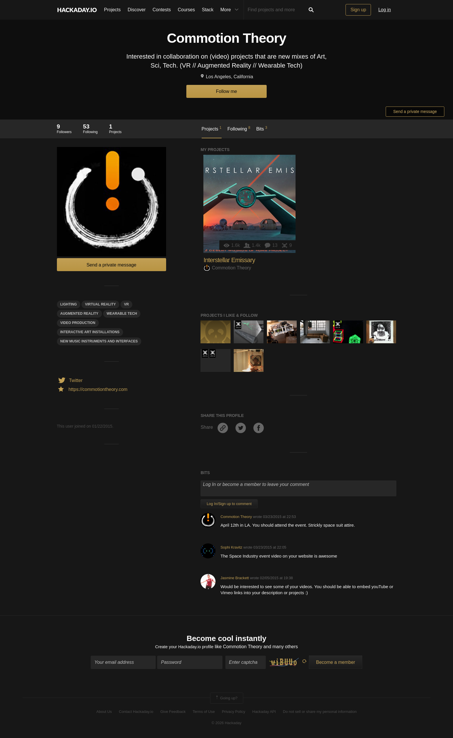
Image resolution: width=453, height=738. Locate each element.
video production (77, 323)
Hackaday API (264, 713)
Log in (384, 9)
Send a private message (415, 111)
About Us (104, 713)
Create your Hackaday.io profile (184, 647)
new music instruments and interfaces (99, 341)
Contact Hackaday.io (136, 713)
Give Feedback (172, 713)
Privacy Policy (233, 713)
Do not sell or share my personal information (320, 713)
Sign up (358, 9)
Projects (112, 9)
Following (238, 128)
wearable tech (122, 314)
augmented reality (79, 314)
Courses (186, 9)
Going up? (226, 699)
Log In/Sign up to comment (229, 504)
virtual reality (100, 304)
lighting (68, 304)
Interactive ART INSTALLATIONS (90, 332)
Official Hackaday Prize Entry (238, 324)
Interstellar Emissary (229, 260)
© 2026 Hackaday (226, 724)
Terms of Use (204, 713)
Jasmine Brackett (234, 578)
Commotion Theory (227, 267)
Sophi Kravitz (231, 547)
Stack (207, 9)
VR (126, 304)
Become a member (335, 663)
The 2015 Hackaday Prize (205, 353)
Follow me (226, 91)
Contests (162, 9)
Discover (137, 9)
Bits (261, 128)
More (230, 9)
